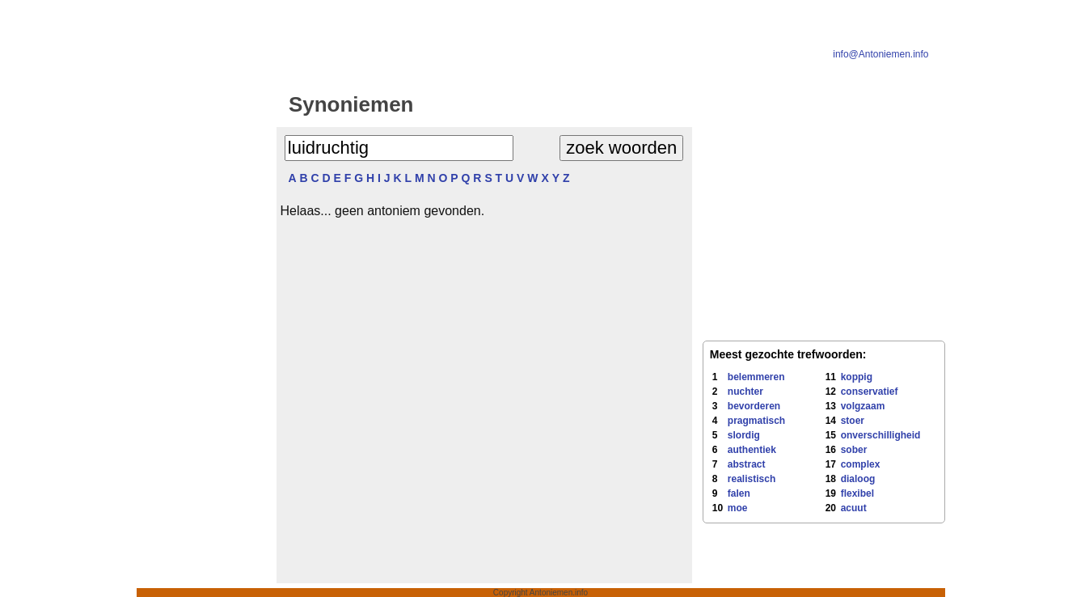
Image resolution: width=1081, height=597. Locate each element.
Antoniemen (561, 104)
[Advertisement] (203, 341)
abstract (747, 464)
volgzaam (863, 406)
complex (860, 464)
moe (738, 508)
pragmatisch (756, 420)
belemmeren (756, 377)
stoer (852, 420)
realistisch (751, 479)
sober (854, 449)
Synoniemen (351, 104)
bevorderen (754, 406)
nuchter (745, 391)
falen (739, 493)
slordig (744, 435)
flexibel (857, 493)
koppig (856, 377)
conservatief (869, 391)
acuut (854, 508)
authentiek (752, 449)
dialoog (858, 479)
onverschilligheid (881, 435)
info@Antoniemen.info (880, 54)
